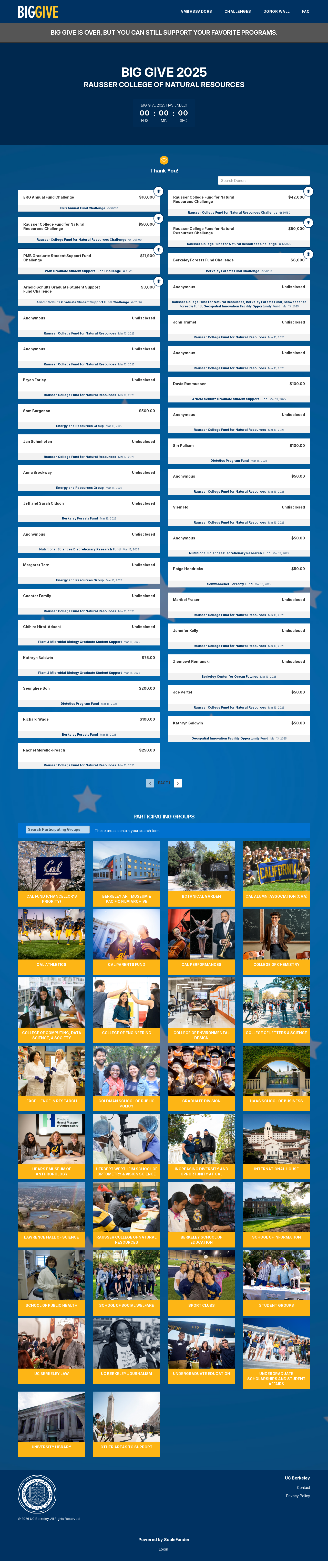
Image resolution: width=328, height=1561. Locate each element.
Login (163, 1549)
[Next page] (178, 783)
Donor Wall (276, 11)
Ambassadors (196, 11)
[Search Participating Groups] (58, 829)
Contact (303, 1487)
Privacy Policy (298, 1496)
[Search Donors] (264, 180)
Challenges (237, 11)
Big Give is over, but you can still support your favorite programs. (164, 32)
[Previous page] (150, 783)
